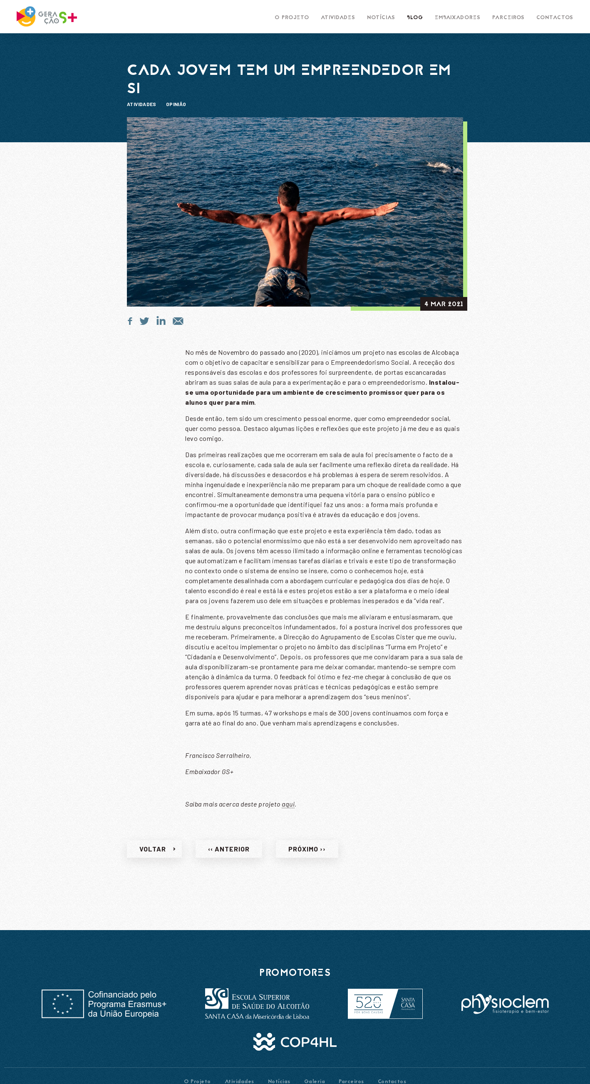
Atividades (141, 104)
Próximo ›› (307, 855)
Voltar (152, 855)
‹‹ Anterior (229, 855)
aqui (288, 810)
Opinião (176, 104)
